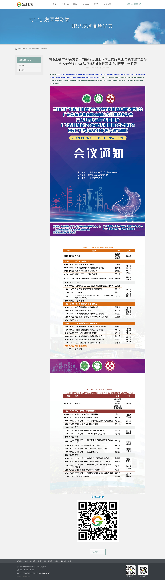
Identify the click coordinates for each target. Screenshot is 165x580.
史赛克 (56, 561)
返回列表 (95, 552)
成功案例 (21, 70)
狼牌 (26, 561)
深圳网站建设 (26, 576)
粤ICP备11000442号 (44, 573)
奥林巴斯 (32, 561)
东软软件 (63, 561)
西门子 (50, 561)
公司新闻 (21, 65)
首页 (30, 48)
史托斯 (40, 561)
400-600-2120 (132, 4)
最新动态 (36, 48)
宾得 (69, 561)
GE (45, 561)
